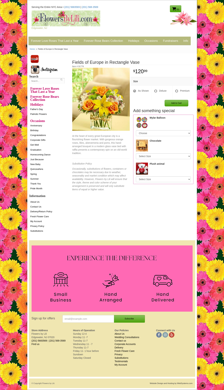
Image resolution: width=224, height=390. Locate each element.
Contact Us (35, 206)
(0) (175, 9)
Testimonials (121, 361)
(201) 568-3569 (90, 7)
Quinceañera (36, 169)
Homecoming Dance (40, 154)
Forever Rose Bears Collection (103, 40)
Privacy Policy (37, 226)
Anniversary (36, 125)
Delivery (119, 347)
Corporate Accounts (125, 344)
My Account (36, 221)
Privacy (119, 354)
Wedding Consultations (127, 337)
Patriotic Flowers (38, 114)
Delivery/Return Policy (41, 211)
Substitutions (36, 231)
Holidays (133, 40)
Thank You (35, 183)
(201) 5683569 (72, 7)
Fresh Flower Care (39, 216)
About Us (34, 202)
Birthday (34, 130)
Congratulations (38, 135)
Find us (35, 344)
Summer (34, 179)
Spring (33, 174)
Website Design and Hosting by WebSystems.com (171, 383)
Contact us (120, 340)
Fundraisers (170, 40)
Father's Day (36, 109)
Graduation (35, 150)
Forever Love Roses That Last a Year (55, 40)
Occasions (151, 40)
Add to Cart (176, 103)
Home (32, 49)
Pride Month (36, 188)
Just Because (37, 159)
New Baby (35, 164)
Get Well (34, 145)
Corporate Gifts (37, 140)
